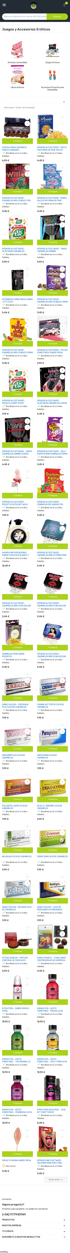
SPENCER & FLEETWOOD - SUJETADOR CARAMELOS (13, 250)
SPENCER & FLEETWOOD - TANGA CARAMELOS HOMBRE (52, 250)
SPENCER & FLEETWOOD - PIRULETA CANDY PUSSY (13, 401)
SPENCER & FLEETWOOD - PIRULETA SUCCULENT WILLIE (15, 503)
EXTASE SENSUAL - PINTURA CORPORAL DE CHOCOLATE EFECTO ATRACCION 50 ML (15, 960)
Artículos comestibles (17, 62)
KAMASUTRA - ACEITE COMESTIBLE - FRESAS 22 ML (50, 1009)
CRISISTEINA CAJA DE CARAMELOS (52, 856)
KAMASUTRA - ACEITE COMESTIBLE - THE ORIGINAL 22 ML (16, 1061)
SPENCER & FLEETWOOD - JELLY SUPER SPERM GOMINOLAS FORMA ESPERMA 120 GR (52, 454)
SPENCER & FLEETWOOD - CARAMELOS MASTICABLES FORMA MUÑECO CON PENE (17, 352)
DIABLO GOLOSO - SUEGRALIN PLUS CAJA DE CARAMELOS (15, 705)
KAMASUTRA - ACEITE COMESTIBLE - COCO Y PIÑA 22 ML (52, 1060)
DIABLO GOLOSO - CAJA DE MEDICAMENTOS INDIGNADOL (49, 908)
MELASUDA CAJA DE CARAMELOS (17, 856)
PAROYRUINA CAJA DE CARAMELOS (47, 756)
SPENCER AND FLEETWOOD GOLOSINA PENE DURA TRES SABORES (49, 1163)
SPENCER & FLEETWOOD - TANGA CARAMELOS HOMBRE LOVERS (17, 452)
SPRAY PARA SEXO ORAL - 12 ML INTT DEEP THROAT (51, 1111)
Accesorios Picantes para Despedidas (52, 88)
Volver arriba (56, 1179)
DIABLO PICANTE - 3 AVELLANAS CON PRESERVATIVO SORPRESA (51, 959)
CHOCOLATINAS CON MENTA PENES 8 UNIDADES (14, 148)
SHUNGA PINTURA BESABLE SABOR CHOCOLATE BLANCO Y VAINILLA (15, 555)
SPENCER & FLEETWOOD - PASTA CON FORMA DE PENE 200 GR (52, 148)
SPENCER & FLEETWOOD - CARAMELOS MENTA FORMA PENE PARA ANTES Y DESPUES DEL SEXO (52, 556)
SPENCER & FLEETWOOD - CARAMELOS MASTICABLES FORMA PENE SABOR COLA (52, 302)
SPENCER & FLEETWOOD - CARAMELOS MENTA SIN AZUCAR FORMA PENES (51, 605)
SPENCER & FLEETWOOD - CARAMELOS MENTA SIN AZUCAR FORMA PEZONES (51, 656)
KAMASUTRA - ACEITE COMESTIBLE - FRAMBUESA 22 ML (17, 1111)
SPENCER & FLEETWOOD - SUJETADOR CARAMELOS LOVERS (52, 401)
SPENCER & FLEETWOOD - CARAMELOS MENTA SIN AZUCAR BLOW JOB (16, 605)
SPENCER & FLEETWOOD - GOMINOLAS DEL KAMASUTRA (50, 503)
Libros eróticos (17, 87)
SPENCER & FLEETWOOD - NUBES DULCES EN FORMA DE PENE (52, 199)
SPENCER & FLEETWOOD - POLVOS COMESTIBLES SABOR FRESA (52, 351)
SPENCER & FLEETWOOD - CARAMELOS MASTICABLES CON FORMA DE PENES (16, 200)
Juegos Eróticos (52, 62)
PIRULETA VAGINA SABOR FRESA (16, 1160)
